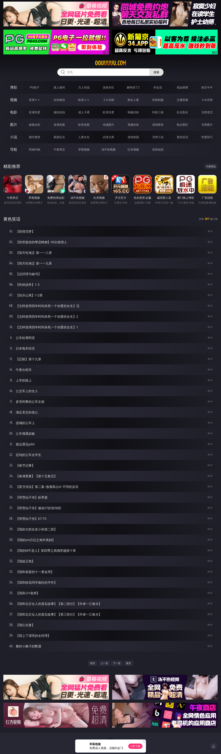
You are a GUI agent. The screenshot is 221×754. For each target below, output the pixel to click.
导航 (13, 149)
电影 (13, 112)
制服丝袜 (133, 112)
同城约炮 (34, 149)
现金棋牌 (182, 87)
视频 (13, 99)
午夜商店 (59, 149)
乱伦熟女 (182, 112)
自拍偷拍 (59, 100)
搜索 (156, 72)
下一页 (116, 663)
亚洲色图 (59, 125)
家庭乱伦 (59, 137)
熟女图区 (182, 125)
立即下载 (135, 746)
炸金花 (158, 87)
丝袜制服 (157, 100)
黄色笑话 (182, 137)
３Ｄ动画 (108, 100)
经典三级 (157, 112)
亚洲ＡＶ (34, 100)
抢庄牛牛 (207, 87)
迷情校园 (133, 137)
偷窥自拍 (34, 125)
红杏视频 (133, 149)
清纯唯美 (157, 125)
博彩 (13, 87)
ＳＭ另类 (207, 100)
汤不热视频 (108, 149)
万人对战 (84, 87)
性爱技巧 (207, 137)
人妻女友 (84, 137)
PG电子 (34, 87)
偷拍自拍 (59, 112)
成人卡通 (84, 112)
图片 (13, 124)
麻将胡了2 (133, 87)
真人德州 (59, 87)
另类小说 (157, 137)
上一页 (104, 663)
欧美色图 (84, 125)
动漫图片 (108, 125)
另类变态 (207, 112)
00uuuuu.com (110, 63)
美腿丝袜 (133, 125)
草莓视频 (84, 149)
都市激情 (34, 137)
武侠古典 (108, 137)
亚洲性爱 (34, 112)
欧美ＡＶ (84, 100)
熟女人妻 (133, 100)
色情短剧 (157, 149)
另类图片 (207, 125)
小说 (13, 137)
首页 (92, 663)
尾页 (128, 663)
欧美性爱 (108, 112)
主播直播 (182, 100)
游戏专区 (108, 87)
